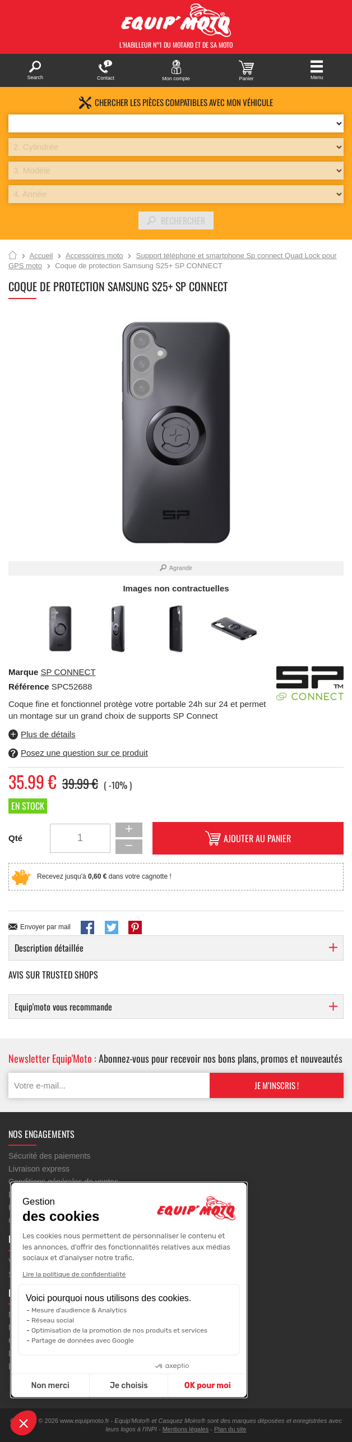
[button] (23, 1422)
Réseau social (52, 1320)
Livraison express (39, 1168)
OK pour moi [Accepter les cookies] (207, 1385)
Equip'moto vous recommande (63, 1006)
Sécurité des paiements (49, 1155)
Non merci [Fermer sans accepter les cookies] (50, 1385)
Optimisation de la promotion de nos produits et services (119, 1330)
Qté (15, 838)
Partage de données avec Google (82, 1340)
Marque (23, 672)
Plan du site (230, 1429)
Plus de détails (48, 734)
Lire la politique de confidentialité (74, 1274)
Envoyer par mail (45, 927)
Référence (30, 686)
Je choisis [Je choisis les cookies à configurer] (129, 1385)
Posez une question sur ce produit (84, 752)
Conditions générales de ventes (63, 1181)
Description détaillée (49, 947)
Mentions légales (186, 1429)
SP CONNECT (68, 672)
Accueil (12, 255)
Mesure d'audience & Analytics (79, 1310)
